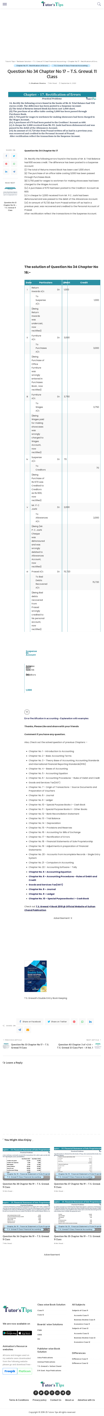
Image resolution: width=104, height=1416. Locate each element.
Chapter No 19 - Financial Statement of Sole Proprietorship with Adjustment (38, 1174)
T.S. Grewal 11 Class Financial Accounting (71, 66)
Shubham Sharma (38, 83)
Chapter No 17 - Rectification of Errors (32, 66)
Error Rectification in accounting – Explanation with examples (56, 718)
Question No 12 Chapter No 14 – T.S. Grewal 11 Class (10, 206)
